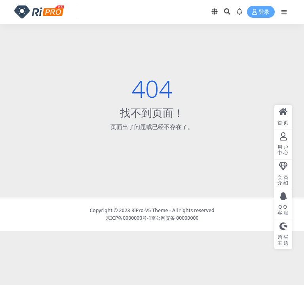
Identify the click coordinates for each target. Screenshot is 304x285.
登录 (261, 12)
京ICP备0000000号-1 (129, 218)
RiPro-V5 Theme (149, 210)
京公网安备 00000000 (174, 218)
